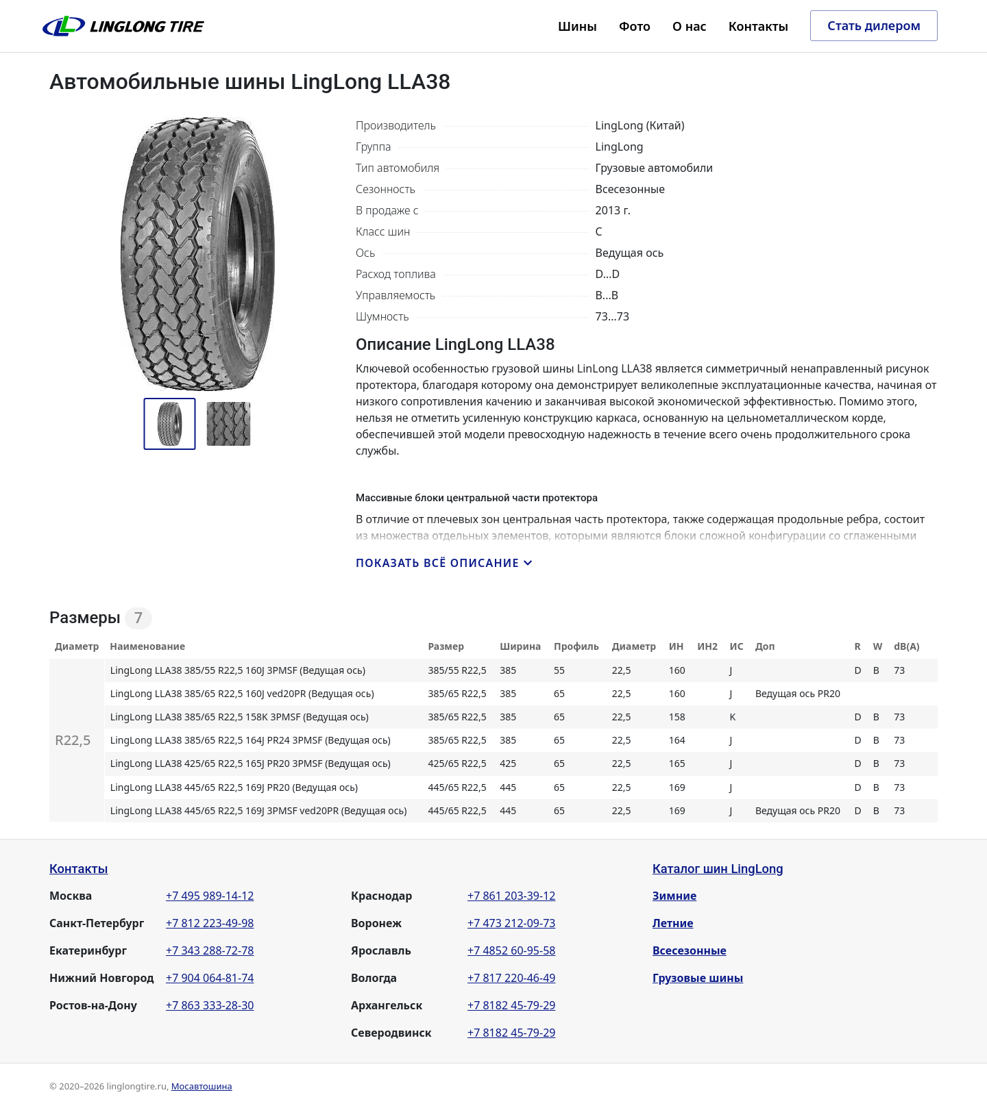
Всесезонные (690, 950)
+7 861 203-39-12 (511, 895)
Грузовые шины (698, 977)
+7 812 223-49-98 (210, 923)
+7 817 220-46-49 (511, 977)
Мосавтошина (201, 1086)
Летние (673, 923)
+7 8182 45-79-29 (511, 1005)
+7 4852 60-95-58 (511, 950)
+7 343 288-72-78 (210, 950)
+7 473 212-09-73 (511, 923)
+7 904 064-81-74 (210, 977)
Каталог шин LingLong (718, 868)
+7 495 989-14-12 (210, 895)
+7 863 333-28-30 (210, 1005)
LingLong (123, 26)
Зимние (674, 895)
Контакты (78, 868)
